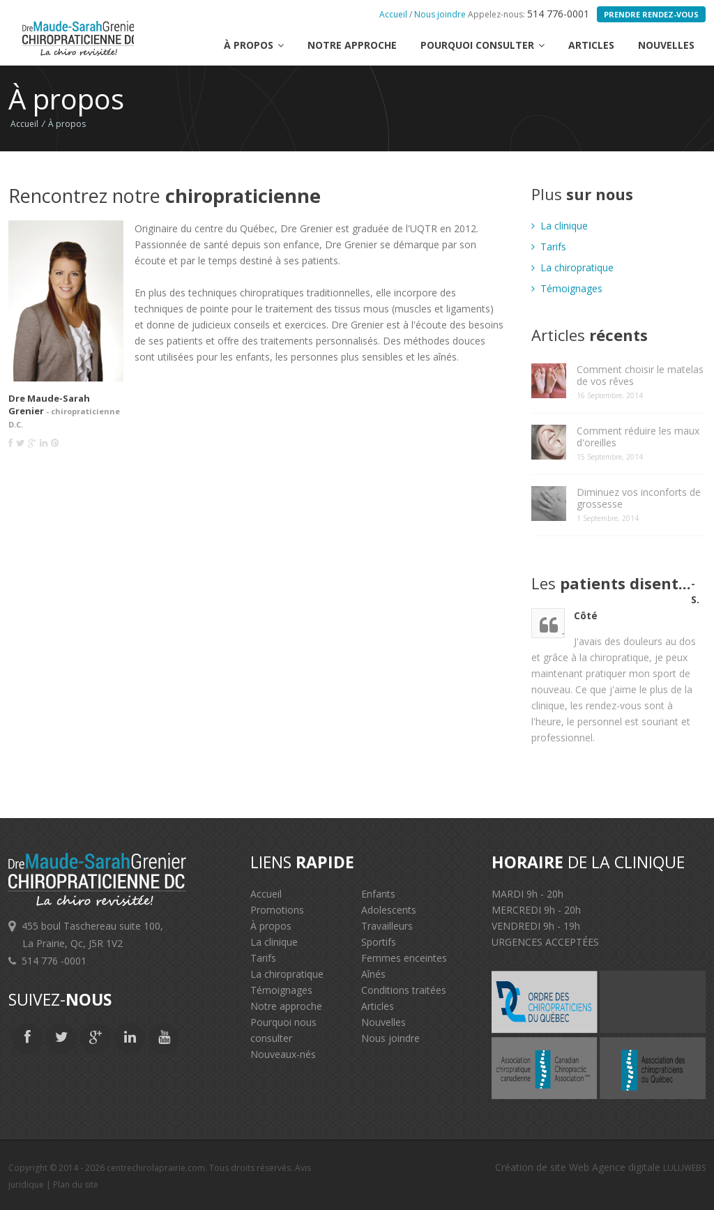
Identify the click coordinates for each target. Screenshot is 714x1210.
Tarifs (548, 246)
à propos (254, 45)
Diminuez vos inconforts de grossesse (639, 498)
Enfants (378, 893)
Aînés (373, 974)
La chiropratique (572, 267)
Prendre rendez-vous (651, 14)
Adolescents (388, 909)
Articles (591, 45)
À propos (67, 124)
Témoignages (566, 288)
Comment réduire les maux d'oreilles (638, 436)
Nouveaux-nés (283, 1054)
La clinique (559, 225)
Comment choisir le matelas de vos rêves (640, 375)
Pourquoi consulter (482, 45)
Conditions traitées (403, 990)
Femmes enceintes (404, 958)
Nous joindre (440, 14)
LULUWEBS (684, 1168)
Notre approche (352, 45)
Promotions (277, 909)
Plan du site (75, 1184)
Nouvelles (666, 45)
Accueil (393, 14)
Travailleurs (387, 925)
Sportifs (378, 941)
